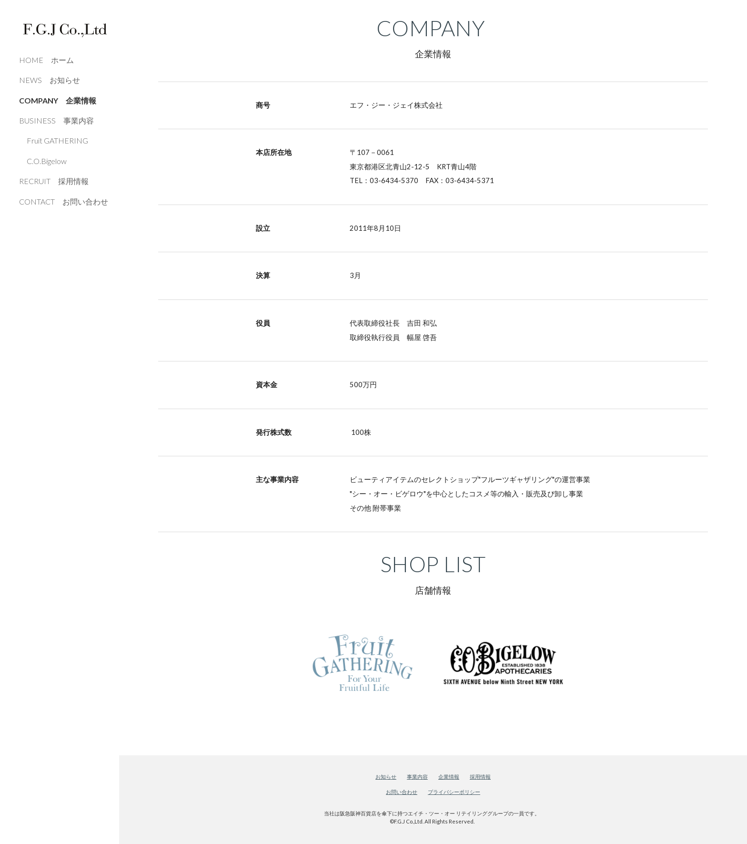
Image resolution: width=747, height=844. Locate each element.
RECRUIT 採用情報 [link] (54, 180)
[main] (433, 38)
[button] (735, 13)
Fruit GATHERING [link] (53, 140)
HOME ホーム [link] (46, 59)
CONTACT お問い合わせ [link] (63, 201)
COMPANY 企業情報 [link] (57, 100)
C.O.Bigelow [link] (43, 160)
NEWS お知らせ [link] (49, 79)
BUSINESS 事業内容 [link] (56, 120)
